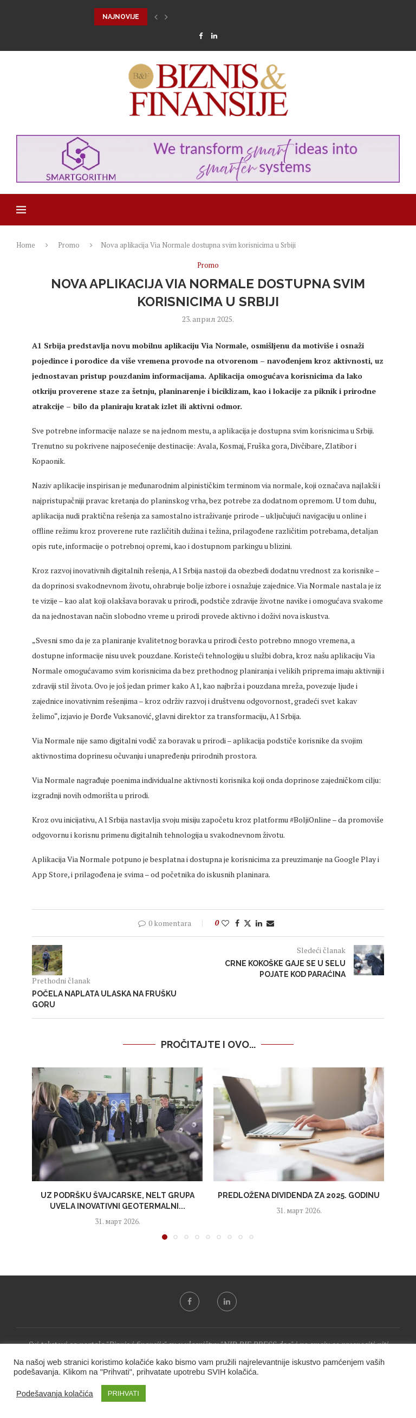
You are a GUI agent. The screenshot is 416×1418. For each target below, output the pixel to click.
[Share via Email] (270, 923)
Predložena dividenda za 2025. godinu (299, 1195)
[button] (156, 16)
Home (25, 245)
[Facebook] (201, 36)
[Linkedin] (214, 36)
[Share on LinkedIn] (259, 923)
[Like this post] (225, 923)
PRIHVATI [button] (123, 1393)
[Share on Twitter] (247, 923)
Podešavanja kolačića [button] (54, 1393)
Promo (69, 245)
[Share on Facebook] (237, 923)
